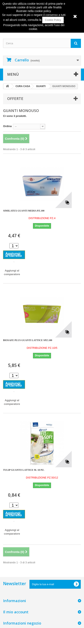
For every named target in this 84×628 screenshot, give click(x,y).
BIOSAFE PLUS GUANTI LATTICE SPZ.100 (27, 340)
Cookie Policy (53, 19)
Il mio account (15, 611)
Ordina (7, 126)
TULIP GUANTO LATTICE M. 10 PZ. (23, 470)
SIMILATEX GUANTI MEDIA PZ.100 (23, 210)
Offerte (15, 98)
